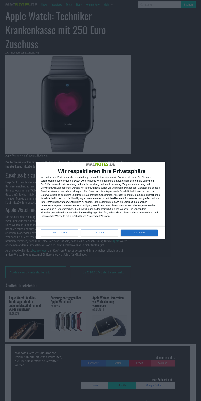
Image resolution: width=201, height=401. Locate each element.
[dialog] (100, 200)
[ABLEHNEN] (159, 167)
